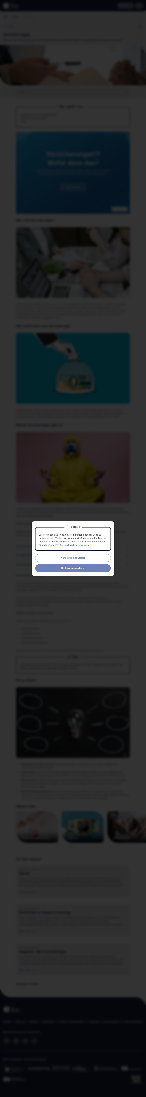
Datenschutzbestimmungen (74, 545)
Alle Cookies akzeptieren (73, 568)
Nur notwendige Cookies (73, 558)
